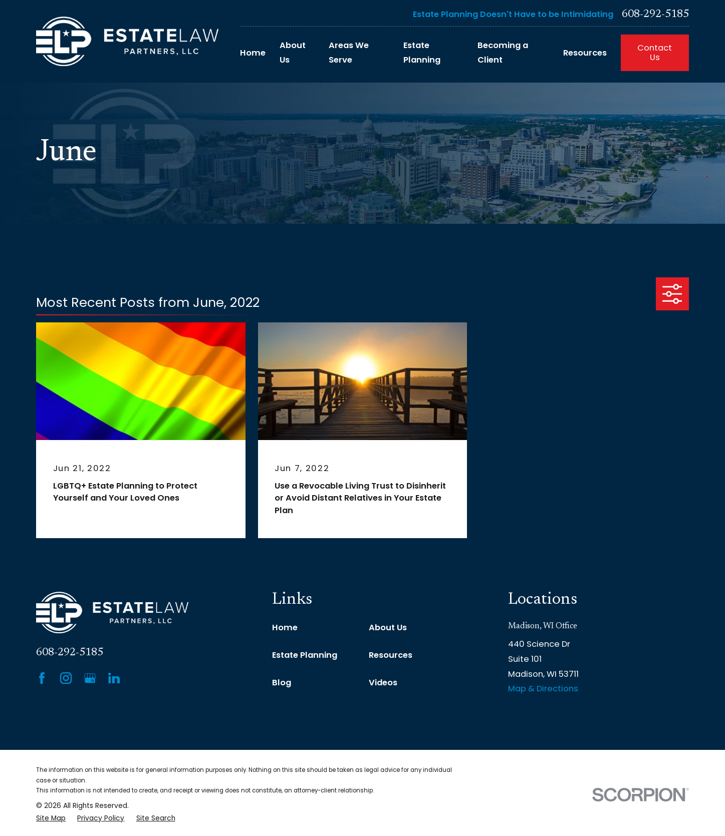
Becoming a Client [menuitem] (502, 53)
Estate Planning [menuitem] (421, 53)
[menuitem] (51, 818)
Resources (390, 655)
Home (285, 627)
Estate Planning (304, 655)
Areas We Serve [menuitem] (349, 53)
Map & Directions (543, 688)
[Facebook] (42, 678)
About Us (388, 627)
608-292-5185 (655, 14)
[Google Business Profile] (90, 678)
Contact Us (654, 53)
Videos (383, 682)
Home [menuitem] (253, 53)
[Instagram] (66, 678)
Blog (281, 682)
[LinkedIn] (114, 678)
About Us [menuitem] (293, 53)
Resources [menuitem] (585, 53)
